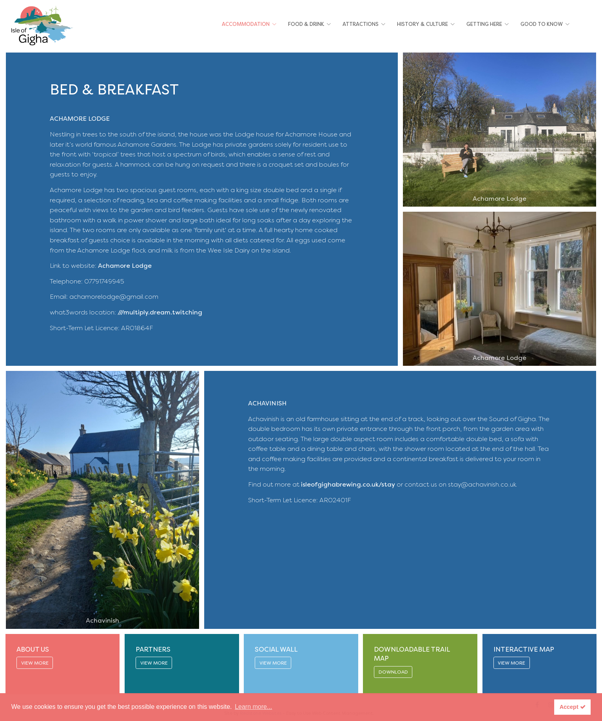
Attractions (361, 24)
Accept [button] (573, 707)
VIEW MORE (35, 663)
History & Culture (422, 24)
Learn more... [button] (253, 706)
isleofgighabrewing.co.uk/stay (348, 484)
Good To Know (541, 24)
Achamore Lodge (125, 265)
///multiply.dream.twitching (160, 312)
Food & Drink (306, 24)
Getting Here (484, 24)
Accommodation (246, 24)
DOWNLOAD (393, 672)
